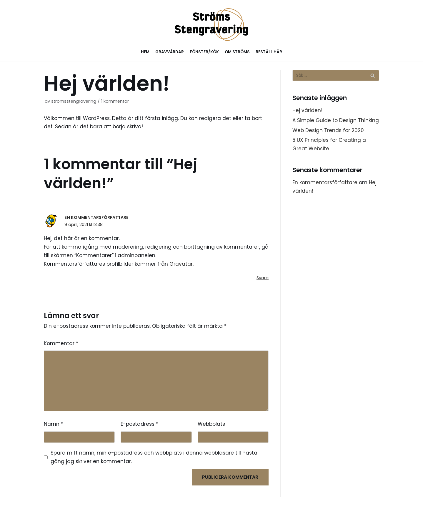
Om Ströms (237, 52)
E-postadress (139, 424)
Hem (145, 52)
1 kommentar (115, 101)
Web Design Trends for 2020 (328, 130)
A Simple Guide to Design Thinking (335, 120)
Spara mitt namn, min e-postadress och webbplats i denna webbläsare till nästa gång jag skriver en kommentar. (154, 457)
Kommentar (61, 343)
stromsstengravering (73, 101)
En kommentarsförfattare (96, 217)
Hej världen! (307, 110)
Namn (53, 424)
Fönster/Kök (204, 52)
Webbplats (211, 424)
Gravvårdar (169, 52)
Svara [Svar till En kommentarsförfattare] (263, 278)
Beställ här (269, 52)
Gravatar (181, 263)
